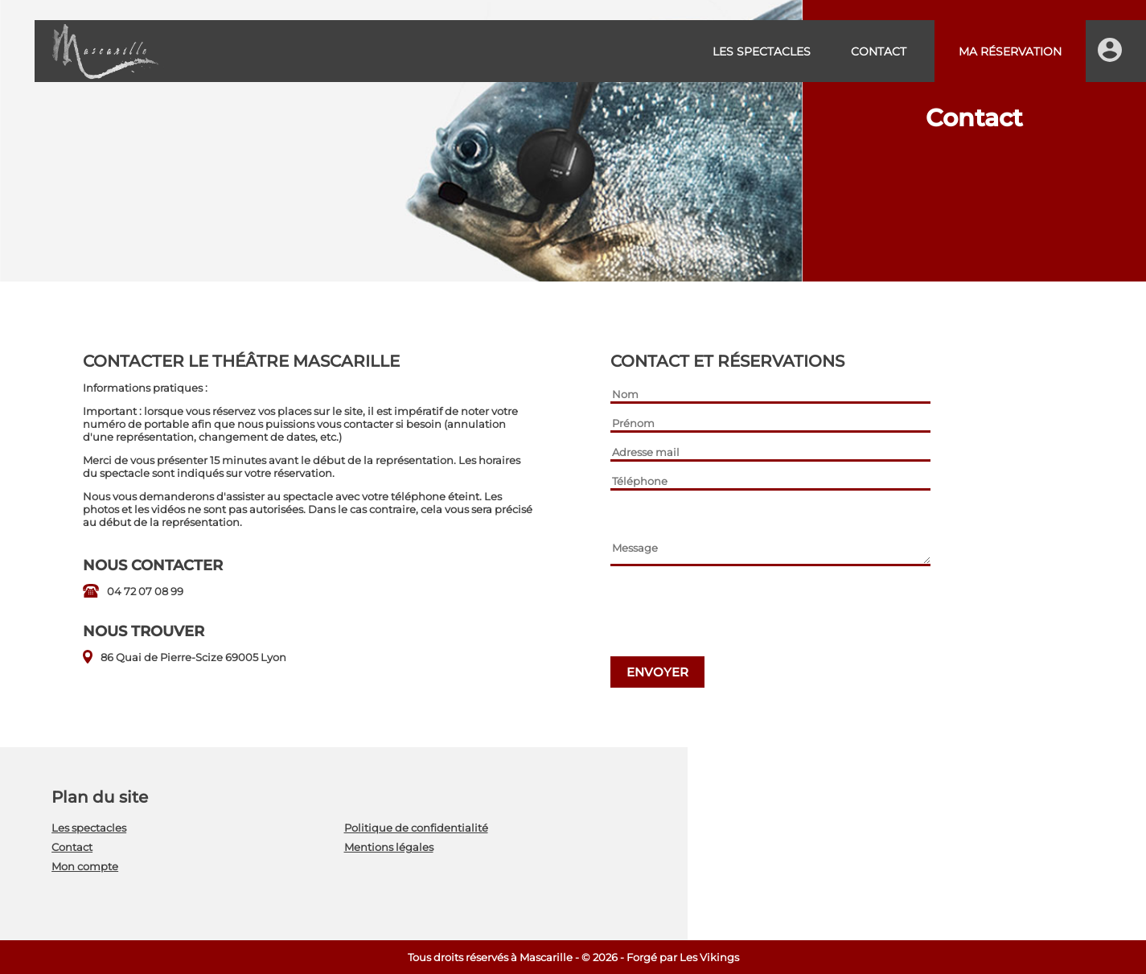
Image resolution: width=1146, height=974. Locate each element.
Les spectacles (762, 51)
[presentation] (732, 613)
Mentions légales (388, 846)
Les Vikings (709, 957)
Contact (878, 51)
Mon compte (84, 866)
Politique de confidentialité (416, 827)
